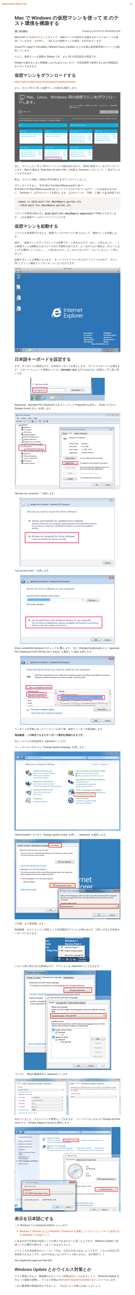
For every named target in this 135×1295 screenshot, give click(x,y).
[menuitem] (131, 4)
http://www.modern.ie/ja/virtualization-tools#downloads (45, 81)
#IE (16, 31)
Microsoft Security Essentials (75, 1279)
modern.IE (34, 37)
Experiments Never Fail (14, 3)
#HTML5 (23, 31)
